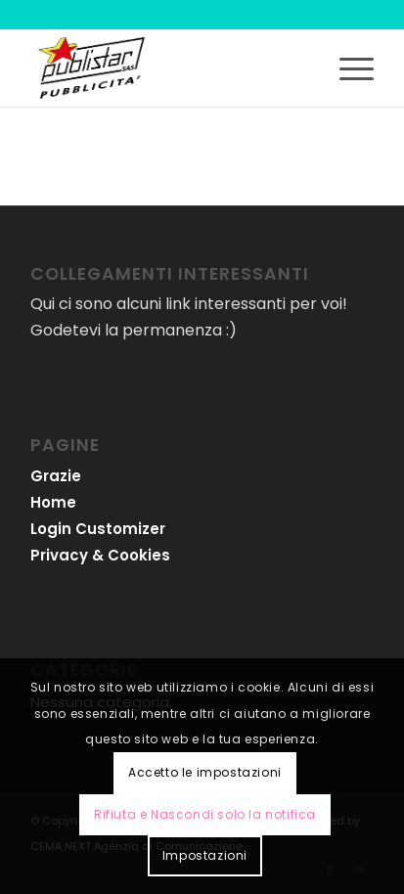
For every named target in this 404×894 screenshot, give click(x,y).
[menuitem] (347, 67)
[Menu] (347, 67)
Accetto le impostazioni (205, 772)
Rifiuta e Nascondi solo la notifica (205, 814)
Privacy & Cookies (100, 555)
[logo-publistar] (167, 67)
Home (53, 502)
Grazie (55, 476)
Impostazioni (204, 855)
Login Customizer (97, 528)
